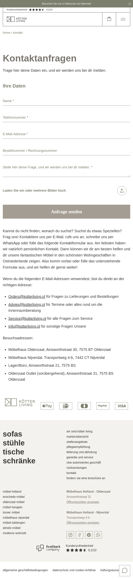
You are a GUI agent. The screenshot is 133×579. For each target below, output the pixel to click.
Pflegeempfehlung (78, 446)
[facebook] (79, 535)
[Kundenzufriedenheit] (48, 548)
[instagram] (70, 535)
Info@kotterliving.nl (24, 326)
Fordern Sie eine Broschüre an (85, 478)
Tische (13, 452)
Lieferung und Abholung (81, 452)
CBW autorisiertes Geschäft (83, 462)
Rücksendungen (76, 467)
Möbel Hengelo (12, 507)
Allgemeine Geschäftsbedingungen (25, 570)
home (6, 32)
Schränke (19, 461)
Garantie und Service (79, 457)
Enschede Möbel (14, 496)
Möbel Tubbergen (14, 522)
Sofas (12, 434)
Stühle (14, 443)
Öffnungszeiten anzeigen (82, 502)
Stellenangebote (76, 441)
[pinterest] (89, 535)
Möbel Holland (12, 491)
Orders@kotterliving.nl (26, 296)
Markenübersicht (77, 436)
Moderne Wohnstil (14, 533)
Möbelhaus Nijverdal (16, 517)
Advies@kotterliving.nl (26, 304)
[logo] (20, 402)
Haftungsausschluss (113, 570)
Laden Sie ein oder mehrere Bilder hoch (64, 190)
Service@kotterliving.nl (27, 318)
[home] (52, 19)
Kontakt (71, 473)
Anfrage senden (66, 211)
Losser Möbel (11, 512)
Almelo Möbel (11, 527)
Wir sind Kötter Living (79, 431)
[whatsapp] (98, 535)
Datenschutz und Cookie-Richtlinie (74, 570)
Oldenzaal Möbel (14, 502)
